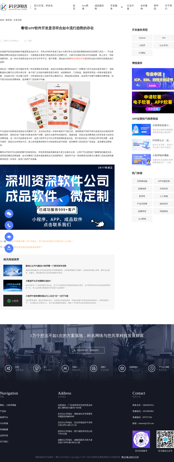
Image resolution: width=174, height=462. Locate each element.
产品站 (3, 411)
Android (142, 38)
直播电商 (142, 189)
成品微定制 (99, 7)
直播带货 (142, 211)
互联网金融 (142, 181)
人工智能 (164, 196)
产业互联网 (142, 204)
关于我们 (4, 442)
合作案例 (144, 7)
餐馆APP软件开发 (77, 59)
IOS (164, 38)
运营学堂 (4, 435)
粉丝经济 (164, 204)
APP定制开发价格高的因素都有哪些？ (26, 247)
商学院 (156, 7)
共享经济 (164, 189)
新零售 (142, 196)
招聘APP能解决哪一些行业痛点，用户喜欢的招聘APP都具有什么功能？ (41, 241)
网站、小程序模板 (8, 405)
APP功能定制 (164, 181)
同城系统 (164, 211)
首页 (74, 7)
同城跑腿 (4, 429)
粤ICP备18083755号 (130, 457)
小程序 (142, 45)
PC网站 (142, 53)
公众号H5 (164, 45)
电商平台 (4, 417)
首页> (2, 20)
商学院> (9, 20)
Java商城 (85, 7)
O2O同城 (4, 423)
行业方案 (130, 7)
